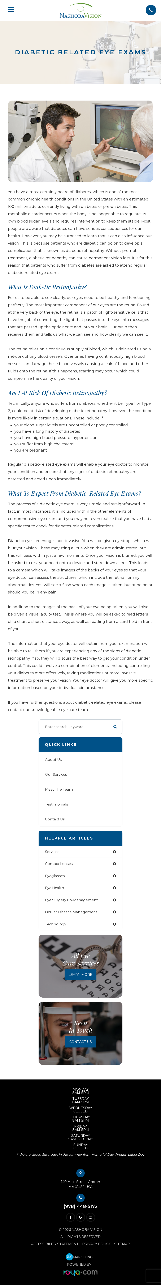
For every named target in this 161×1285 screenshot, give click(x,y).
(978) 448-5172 (80, 1206)
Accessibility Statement (55, 1244)
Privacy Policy (96, 1244)
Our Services (56, 774)
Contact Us (55, 819)
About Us (53, 759)
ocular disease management (71, 912)
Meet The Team (59, 789)
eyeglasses (55, 876)
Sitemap (122, 1244)
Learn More (80, 974)
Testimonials (56, 804)
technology (55, 924)
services (52, 852)
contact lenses (59, 864)
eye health (54, 888)
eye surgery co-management (71, 900)
